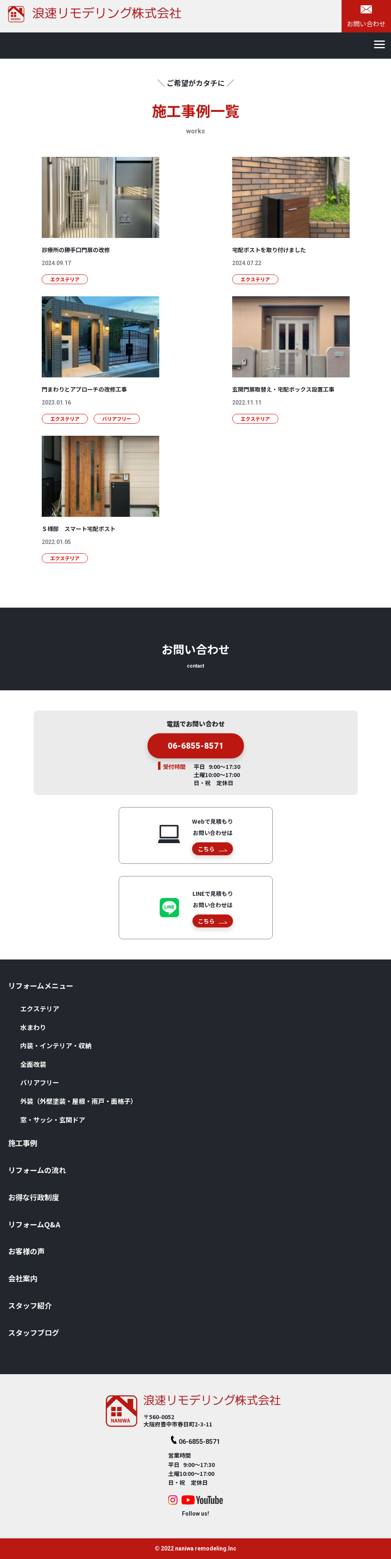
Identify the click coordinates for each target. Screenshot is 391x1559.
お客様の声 (26, 1251)
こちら (212, 849)
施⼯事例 (22, 1142)
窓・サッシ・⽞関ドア (52, 1119)
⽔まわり (33, 1027)
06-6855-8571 (196, 755)
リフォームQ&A (34, 1224)
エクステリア (39, 1008)
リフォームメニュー (40, 985)
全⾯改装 (33, 1064)
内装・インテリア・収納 (56, 1045)
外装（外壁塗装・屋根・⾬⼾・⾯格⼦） (78, 1101)
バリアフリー (39, 1082)
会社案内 (22, 1278)
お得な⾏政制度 (33, 1197)
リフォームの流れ (37, 1170)
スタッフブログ (33, 1332)
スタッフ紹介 (30, 1305)
